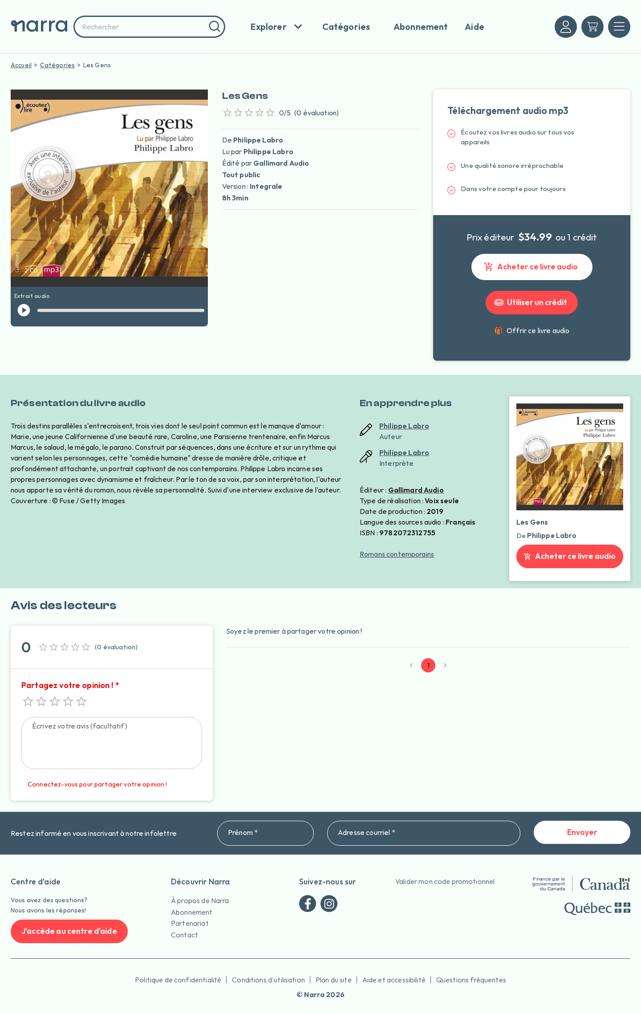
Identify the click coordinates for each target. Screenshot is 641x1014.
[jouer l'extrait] (23, 310)
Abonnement (192, 912)
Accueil (21, 65)
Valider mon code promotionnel (445, 881)
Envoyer (582, 832)
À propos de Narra (200, 900)
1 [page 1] (428, 665)
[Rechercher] (213, 27)
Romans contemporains (397, 554)
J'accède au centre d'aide (69, 931)
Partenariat (190, 923)
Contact (184, 934)
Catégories (57, 65)
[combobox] (149, 27)
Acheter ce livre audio (532, 267)
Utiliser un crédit (532, 303)
